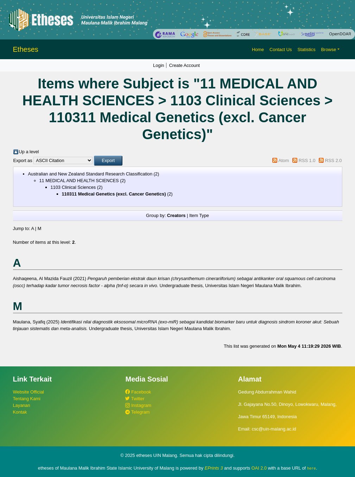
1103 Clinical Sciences (73, 187)
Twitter (134, 398)
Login (158, 65)
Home (258, 49)
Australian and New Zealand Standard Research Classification (90, 173)
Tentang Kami (26, 398)
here (311, 468)
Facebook (138, 392)
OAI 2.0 (259, 468)
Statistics (306, 49)
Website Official (28, 392)
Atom (283, 160)
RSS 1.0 (307, 160)
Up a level (29, 151)
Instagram (138, 405)
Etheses (25, 49)
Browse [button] (328, 49)
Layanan (21, 405)
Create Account (184, 65)
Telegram (137, 412)
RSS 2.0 (333, 160)
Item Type (199, 215)
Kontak (20, 412)
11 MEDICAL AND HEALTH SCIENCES (79, 180)
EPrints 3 (214, 468)
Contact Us (281, 49)
